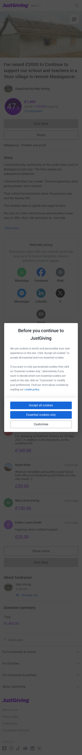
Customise (41, 424)
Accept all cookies (41, 405)
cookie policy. (32, 389)
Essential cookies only (41, 415)
